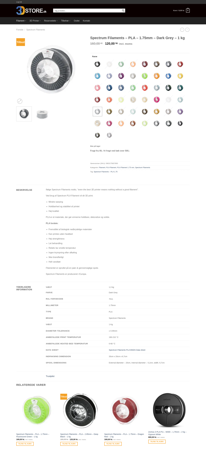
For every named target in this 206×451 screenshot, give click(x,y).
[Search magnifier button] (123, 10)
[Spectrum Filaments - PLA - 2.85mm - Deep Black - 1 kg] (81, 410)
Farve (94, 56)
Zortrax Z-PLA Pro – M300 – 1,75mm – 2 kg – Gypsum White (167, 433)
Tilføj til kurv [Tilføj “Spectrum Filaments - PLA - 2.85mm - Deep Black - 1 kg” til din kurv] (69, 444)
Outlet (76, 21)
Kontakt (86, 21)
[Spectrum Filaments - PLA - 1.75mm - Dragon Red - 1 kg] (125, 410)
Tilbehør (65, 20)
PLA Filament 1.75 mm (125, 167)
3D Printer (35, 20)
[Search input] (87, 11)
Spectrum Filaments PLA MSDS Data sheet (127, 350)
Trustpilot (50, 376)
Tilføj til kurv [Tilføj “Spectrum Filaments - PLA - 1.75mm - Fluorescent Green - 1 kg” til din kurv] (25, 444)
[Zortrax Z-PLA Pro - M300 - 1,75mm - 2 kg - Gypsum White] (169, 409)
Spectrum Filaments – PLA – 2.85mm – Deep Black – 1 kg (79, 435)
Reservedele (51, 20)
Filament (21, 20)
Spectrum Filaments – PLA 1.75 (105, 172)
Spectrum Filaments (35, 30)
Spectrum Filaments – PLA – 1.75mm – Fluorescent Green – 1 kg (32, 435)
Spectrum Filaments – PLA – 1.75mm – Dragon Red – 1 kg (124, 435)
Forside (19, 30)
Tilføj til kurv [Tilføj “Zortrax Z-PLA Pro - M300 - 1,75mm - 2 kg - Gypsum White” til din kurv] (157, 441)
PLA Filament (111, 167)
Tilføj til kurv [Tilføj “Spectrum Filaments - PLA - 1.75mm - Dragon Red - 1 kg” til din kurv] (113, 444)
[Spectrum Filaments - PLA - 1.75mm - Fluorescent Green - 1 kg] (37, 410)
